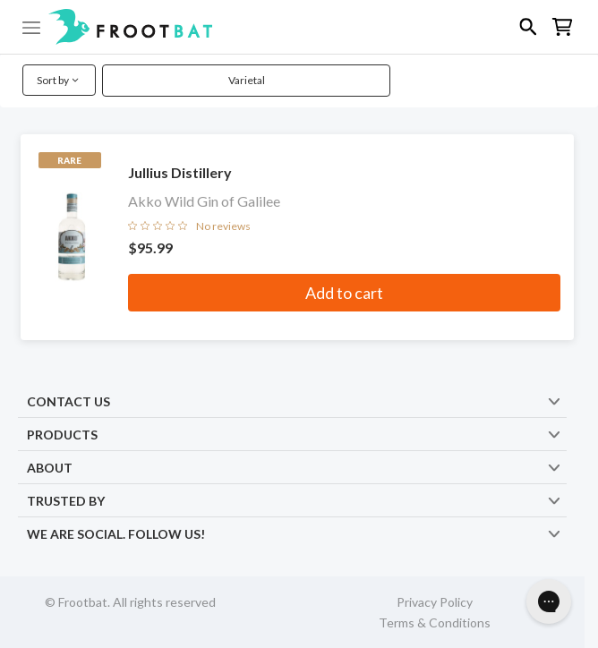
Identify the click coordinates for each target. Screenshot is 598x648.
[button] (299, 27)
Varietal (246, 80)
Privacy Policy (435, 602)
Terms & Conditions (435, 622)
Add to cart (344, 293)
